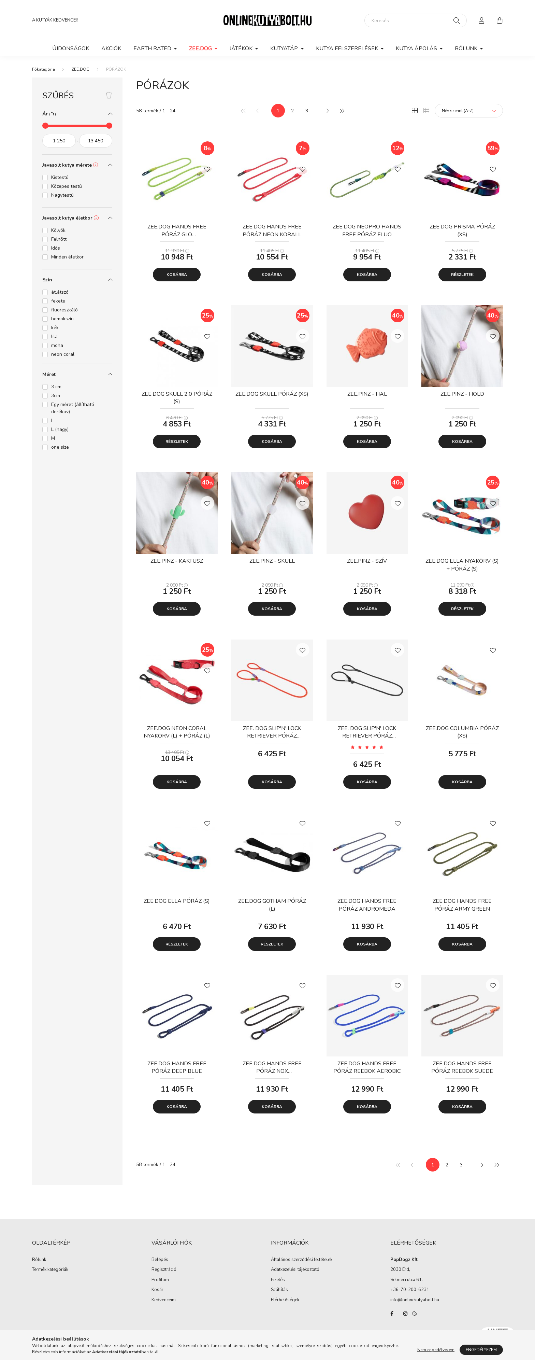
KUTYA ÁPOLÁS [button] (417, 48)
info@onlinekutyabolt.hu (414, 1300)
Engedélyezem (481, 1349)
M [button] (53, 438)
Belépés (159, 1260)
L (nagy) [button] (60, 429)
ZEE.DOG (80, 69)
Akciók (111, 48)
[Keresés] (415, 20)
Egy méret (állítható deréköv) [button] (72, 408)
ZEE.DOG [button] (201, 48)
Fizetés (278, 1280)
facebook (392, 1313)
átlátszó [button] (60, 292)
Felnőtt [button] (59, 239)
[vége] (96, 141)
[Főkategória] (43, 69)
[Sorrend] (469, 110)
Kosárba (177, 274)
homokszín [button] (62, 319)
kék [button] (55, 327)
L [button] (52, 420)
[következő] (327, 110)
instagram (405, 1313)
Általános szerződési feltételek (301, 1260)
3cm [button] (55, 395)
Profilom (160, 1280)
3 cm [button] (56, 386)
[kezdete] (59, 141)
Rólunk (39, 1260)
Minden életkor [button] (67, 257)
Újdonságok (70, 48)
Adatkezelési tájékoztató (295, 1270)
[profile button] (482, 20)
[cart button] (499, 20)
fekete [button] (58, 301)
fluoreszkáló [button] (64, 310)
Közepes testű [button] (66, 186)
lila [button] (54, 336)
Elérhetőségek (285, 1300)
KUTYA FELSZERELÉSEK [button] (347, 48)
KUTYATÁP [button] (284, 48)
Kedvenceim (163, 1300)
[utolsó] (341, 110)
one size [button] (60, 447)
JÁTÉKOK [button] (242, 48)
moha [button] (57, 345)
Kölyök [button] (58, 230)
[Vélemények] (367, 747)
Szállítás (279, 1290)
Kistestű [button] (60, 177)
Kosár (157, 1290)
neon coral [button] (62, 354)
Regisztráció (163, 1270)
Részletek (462, 274)
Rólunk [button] (467, 48)
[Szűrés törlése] (109, 95)
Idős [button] (55, 248)
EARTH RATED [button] (153, 48)
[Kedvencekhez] (207, 169)
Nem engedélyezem (435, 1349)
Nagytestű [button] (62, 195)
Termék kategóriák (50, 1269)
